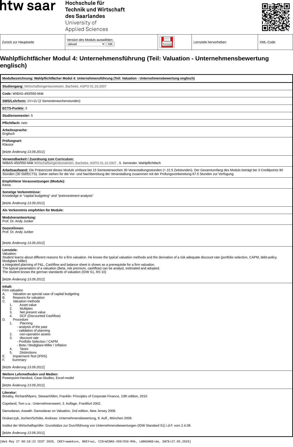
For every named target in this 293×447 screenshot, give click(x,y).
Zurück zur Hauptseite (18, 42)
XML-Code (267, 42)
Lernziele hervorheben (209, 42)
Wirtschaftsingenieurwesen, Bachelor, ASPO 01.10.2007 (65, 86)
